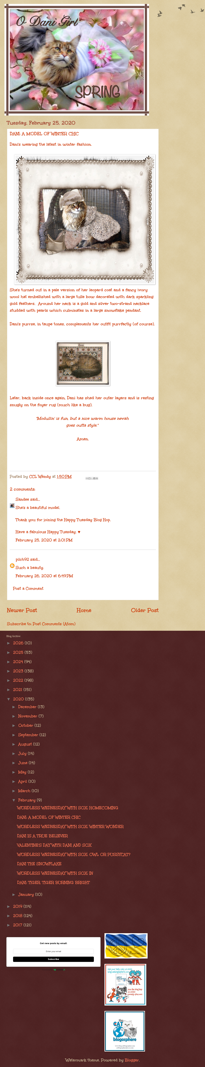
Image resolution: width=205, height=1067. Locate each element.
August (25, 744)
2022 (18, 680)
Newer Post (22, 610)
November (28, 716)
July (23, 753)
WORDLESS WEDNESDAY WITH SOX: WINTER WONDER (70, 826)
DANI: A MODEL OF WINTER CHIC (49, 817)
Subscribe (53, 959)
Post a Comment (28, 588)
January (26, 894)
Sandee (22, 499)
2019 (18, 906)
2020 (19, 699)
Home (84, 610)
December (28, 706)
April (23, 781)
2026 (19, 643)
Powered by (53, 970)
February (27, 800)
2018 (18, 915)
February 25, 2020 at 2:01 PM (44, 540)
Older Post (145, 610)
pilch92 (22, 559)
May (23, 772)
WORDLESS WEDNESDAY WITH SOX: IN (55, 873)
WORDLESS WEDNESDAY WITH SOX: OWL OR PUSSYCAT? (73, 854)
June (23, 762)
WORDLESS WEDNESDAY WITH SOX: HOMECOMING (67, 807)
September (28, 734)
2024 (18, 661)
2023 (19, 671)
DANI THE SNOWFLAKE (39, 863)
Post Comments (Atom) (54, 623)
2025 (19, 652)
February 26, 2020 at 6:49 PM (44, 575)
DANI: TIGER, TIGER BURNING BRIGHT (53, 882)
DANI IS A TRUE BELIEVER (42, 835)
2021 (18, 689)
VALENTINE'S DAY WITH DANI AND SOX (54, 845)
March (25, 790)
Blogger (132, 1060)
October (26, 725)
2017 (18, 925)
